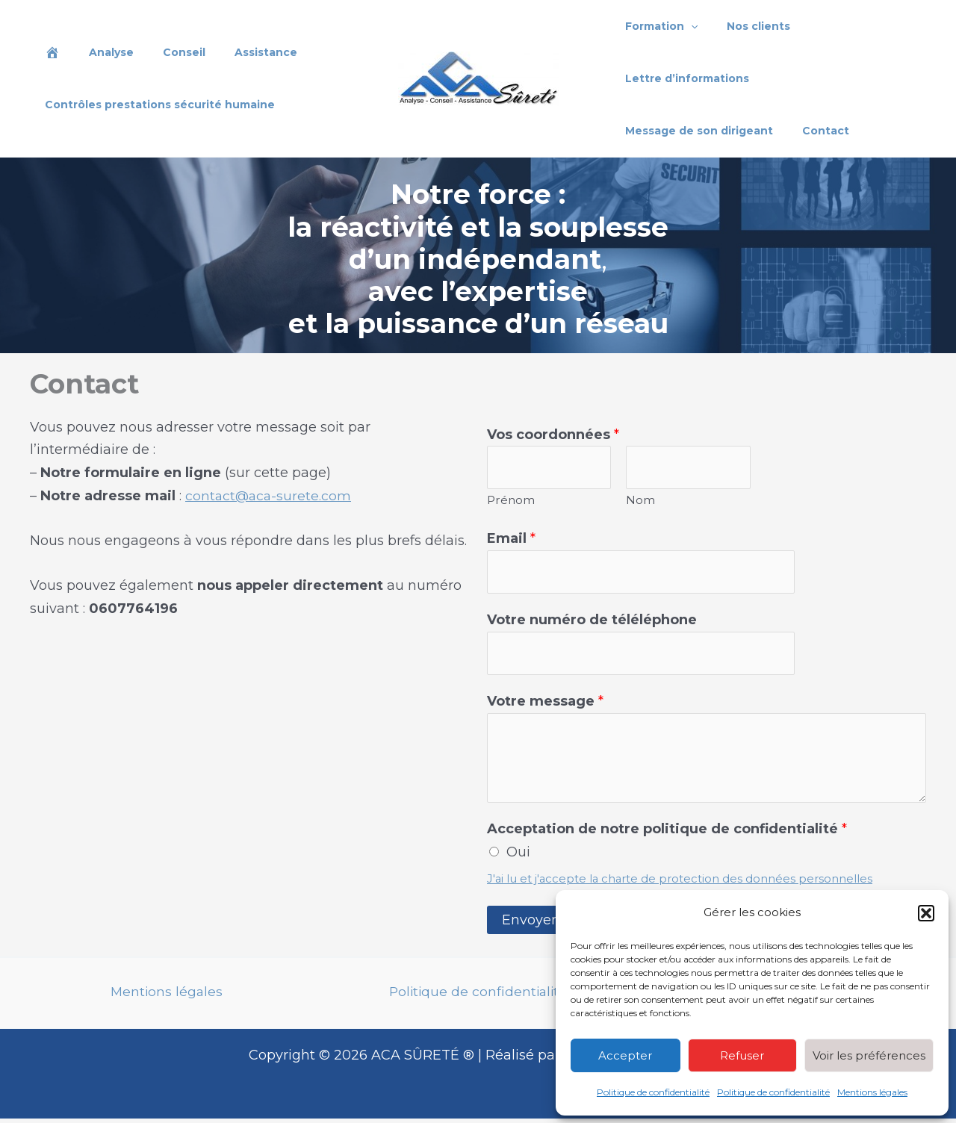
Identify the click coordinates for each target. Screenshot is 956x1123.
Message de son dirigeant (840, 78)
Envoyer (529, 924)
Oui (518, 856)
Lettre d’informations (683, 78)
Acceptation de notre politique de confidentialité (667, 833)
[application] (687, 26)
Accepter (625, 1055)
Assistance (236, 52)
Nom (640, 501)
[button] (926, 913)
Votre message (545, 705)
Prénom (511, 501)
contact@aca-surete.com (269, 496)
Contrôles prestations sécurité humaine (155, 104)
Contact (644, 130)
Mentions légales (872, 1092)
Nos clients (746, 26)
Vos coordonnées (553, 434)
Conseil (163, 52)
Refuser (742, 1055)
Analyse (98, 52)
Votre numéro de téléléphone (592, 623)
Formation (657, 26)
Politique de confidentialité (653, 1092)
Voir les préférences (869, 1055)
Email (511, 540)
